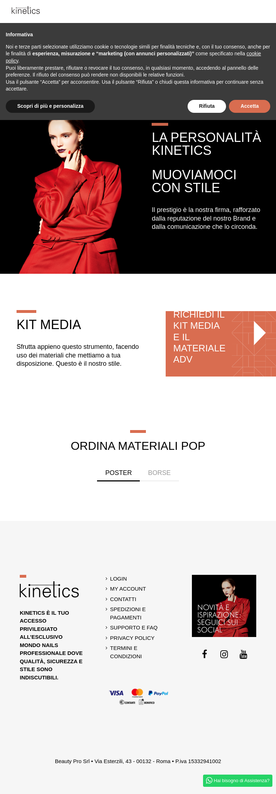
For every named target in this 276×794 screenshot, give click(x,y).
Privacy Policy (132, 638)
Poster (118, 472)
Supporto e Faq (133, 627)
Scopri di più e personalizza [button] (50, 106)
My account (128, 589)
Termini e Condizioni (126, 652)
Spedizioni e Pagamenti (128, 613)
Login (118, 579)
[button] (266, 11)
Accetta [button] (249, 106)
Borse (159, 472)
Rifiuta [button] (207, 106)
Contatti (123, 599)
